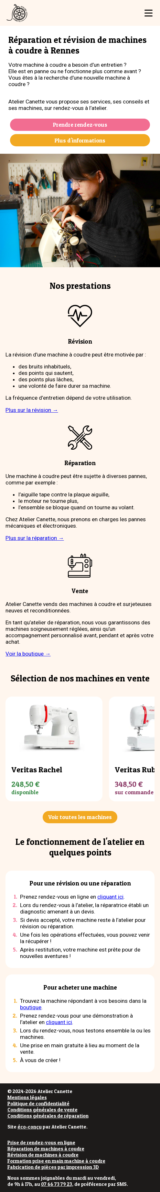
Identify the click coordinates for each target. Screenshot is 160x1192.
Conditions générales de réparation (48, 1116)
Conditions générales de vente (42, 1110)
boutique (30, 1007)
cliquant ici (110, 897)
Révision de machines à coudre (43, 1155)
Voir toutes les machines (80, 817)
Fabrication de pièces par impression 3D (53, 1167)
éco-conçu (29, 1127)
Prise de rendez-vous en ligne (41, 1142)
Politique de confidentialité (38, 1103)
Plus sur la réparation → (34, 538)
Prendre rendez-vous (80, 124)
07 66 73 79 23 (56, 1184)
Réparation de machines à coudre (45, 1149)
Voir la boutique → (27, 653)
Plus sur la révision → (31, 410)
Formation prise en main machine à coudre (56, 1161)
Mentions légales (27, 1097)
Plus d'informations (80, 140)
